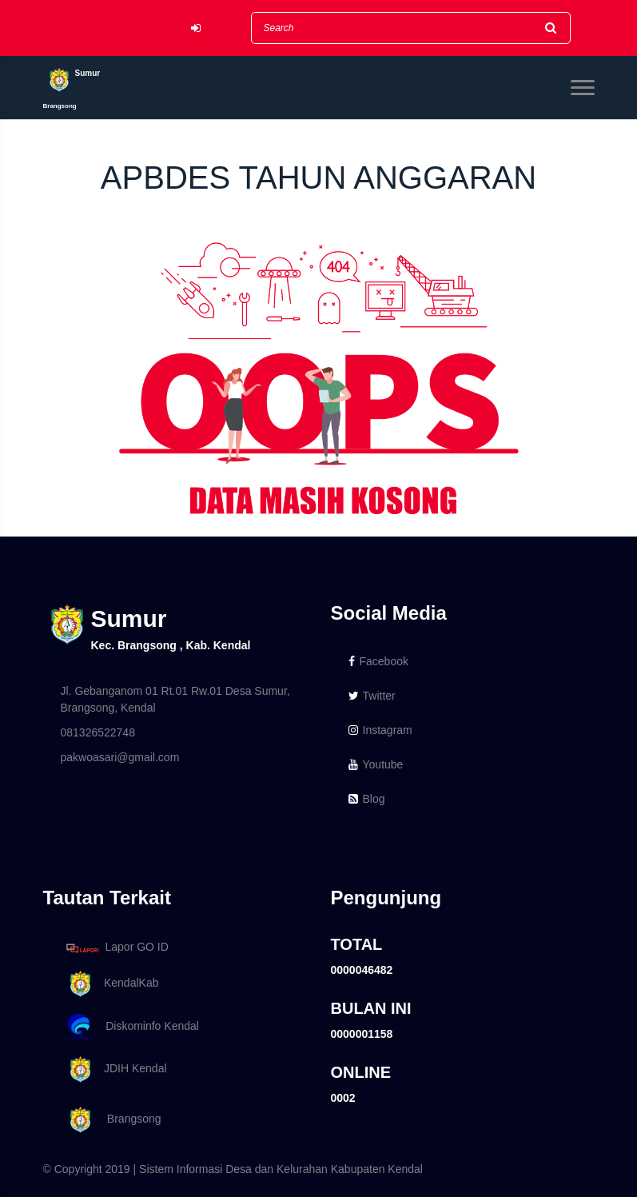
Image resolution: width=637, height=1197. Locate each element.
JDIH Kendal (114, 1069)
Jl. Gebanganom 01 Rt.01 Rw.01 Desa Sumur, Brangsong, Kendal (175, 699)
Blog (366, 798)
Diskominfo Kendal (132, 1027)
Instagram (380, 730)
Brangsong (111, 1120)
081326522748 (98, 732)
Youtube (376, 764)
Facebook (378, 661)
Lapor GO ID (117, 948)
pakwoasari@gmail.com (120, 757)
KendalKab (110, 984)
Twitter (372, 695)
